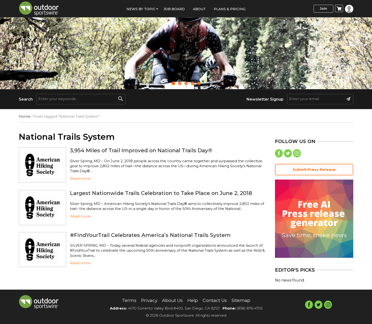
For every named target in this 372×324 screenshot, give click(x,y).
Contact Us (215, 300)
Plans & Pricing (230, 9)
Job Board (174, 9)
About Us (171, 300)
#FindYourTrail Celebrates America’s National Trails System (155, 234)
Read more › (81, 178)
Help (192, 300)
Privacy (147, 300)
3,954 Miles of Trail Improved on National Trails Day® (145, 150)
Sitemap (243, 300)
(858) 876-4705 (249, 308)
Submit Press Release (314, 170)
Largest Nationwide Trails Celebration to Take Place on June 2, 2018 (166, 193)
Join (322, 8)
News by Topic (140, 9)
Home (24, 116)
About (199, 9)
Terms (126, 300)
